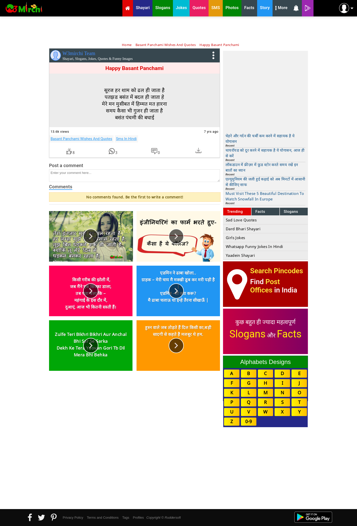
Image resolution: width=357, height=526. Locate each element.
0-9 (248, 421)
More (281, 8)
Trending (235, 211)
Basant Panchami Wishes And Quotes (81, 138)
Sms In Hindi (126, 138)
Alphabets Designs (265, 361)
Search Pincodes (276, 271)
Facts (260, 211)
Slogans (291, 211)
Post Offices (265, 286)
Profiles (138, 517)
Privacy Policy (73, 517)
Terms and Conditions (103, 517)
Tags (125, 517)
